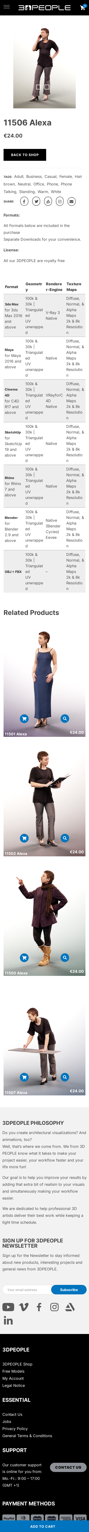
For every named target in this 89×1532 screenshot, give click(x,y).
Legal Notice (13, 1385)
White (56, 191)
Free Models (13, 1371)
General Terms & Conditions (27, 1435)
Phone (52, 184)
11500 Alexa (16, 973)
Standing (27, 191)
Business (34, 176)
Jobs (6, 1421)
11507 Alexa (16, 1092)
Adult (18, 176)
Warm (43, 191)
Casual (50, 176)
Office (38, 184)
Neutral (24, 184)
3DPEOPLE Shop (17, 1364)
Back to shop (25, 155)
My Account (13, 1378)
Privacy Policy (15, 1428)
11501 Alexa (16, 734)
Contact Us (12, 1414)
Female (65, 176)
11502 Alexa (16, 853)
